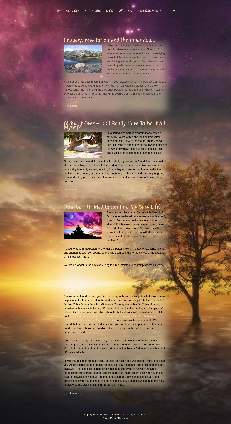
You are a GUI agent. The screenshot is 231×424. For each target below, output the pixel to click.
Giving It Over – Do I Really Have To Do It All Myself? (114, 125)
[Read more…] (72, 106)
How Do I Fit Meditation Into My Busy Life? (112, 206)
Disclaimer (123, 418)
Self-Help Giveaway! (86, 290)
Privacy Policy (109, 418)
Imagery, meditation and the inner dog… (109, 39)
